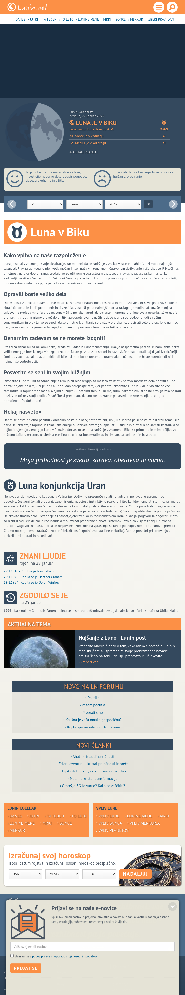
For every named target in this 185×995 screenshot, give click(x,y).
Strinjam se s (56, 982)
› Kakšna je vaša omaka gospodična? (92, 719)
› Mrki (106, 19)
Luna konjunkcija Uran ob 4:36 (119, 129)
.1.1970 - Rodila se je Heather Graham (33, 577)
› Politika (92, 697)
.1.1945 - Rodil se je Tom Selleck (29, 571)
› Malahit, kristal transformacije (92, 778)
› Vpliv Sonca (109, 823)
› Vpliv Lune (107, 816)
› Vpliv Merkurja (143, 823)
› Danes (19, 19)
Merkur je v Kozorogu (119, 142)
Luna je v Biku (119, 122)
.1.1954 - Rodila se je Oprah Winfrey (31, 582)
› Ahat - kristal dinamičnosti (92, 756)
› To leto (66, 19)
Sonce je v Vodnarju (119, 136)
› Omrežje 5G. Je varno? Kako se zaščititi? (92, 785)
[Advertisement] (92, 61)
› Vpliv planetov (112, 830)
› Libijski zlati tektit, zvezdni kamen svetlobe (92, 771)
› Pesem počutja (92, 705)
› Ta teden (49, 19)
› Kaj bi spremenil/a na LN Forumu (92, 727)
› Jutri (33, 19)
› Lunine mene (87, 19)
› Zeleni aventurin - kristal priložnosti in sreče (92, 763)
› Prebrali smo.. (92, 712)
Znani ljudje (43, 556)
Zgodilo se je (44, 595)
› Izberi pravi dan (159, 19)
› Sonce (119, 19)
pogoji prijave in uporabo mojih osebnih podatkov (65, 982)
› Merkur (135, 19)
